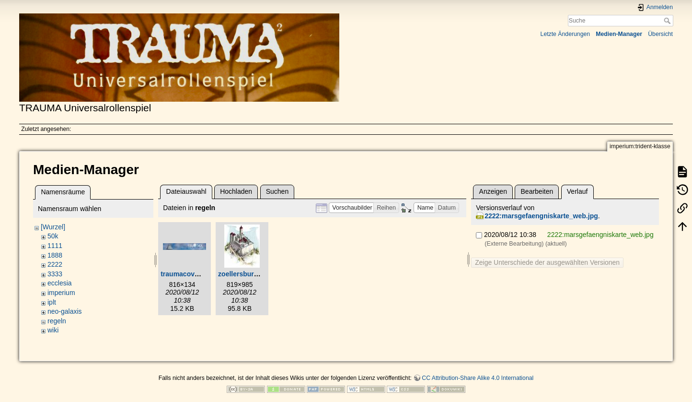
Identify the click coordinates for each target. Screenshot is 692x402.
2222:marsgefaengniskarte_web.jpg (541, 216)
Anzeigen (493, 191)
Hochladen (236, 191)
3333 (54, 274)
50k (52, 236)
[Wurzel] (53, 227)
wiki (52, 330)
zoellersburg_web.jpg (252, 274)
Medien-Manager (619, 34)
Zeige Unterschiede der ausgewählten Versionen (547, 262)
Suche (668, 20)
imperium (61, 292)
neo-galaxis (64, 311)
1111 (54, 245)
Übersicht (660, 34)
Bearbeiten (537, 191)
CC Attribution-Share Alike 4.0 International (477, 378)
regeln (56, 321)
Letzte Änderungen (565, 34)
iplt (51, 302)
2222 (54, 264)
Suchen (277, 191)
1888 (54, 255)
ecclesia (59, 283)
